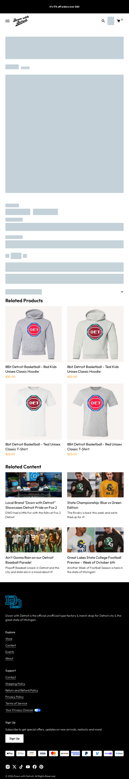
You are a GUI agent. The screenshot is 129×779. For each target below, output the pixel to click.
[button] (7, 21)
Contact (10, 677)
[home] (21, 20)
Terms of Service (16, 703)
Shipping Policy (15, 684)
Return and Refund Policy (21, 690)
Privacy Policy (14, 697)
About (9, 658)
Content (10, 645)
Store (8, 639)
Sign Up (14, 738)
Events (9, 652)
